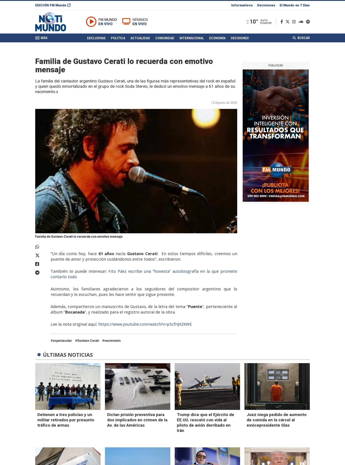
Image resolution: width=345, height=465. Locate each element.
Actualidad (140, 38)
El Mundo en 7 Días (295, 5)
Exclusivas (96, 38)
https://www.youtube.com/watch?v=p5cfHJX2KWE (145, 324)
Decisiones (266, 5)
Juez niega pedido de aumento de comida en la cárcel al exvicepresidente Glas (276, 420)
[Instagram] (294, 21)
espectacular (62, 340)
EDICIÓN (53, 5)
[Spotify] (308, 21)
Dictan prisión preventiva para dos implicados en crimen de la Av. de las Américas (137, 420)
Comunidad (164, 38)
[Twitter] (288, 21)
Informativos (242, 5)
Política (118, 38)
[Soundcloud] (301, 21)
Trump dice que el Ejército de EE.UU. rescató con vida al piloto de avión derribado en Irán (205, 422)
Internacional (192, 38)
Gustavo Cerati (88, 340)
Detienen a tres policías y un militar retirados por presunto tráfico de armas (65, 420)
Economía (217, 38)
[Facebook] (283, 21)
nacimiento (112, 340)
